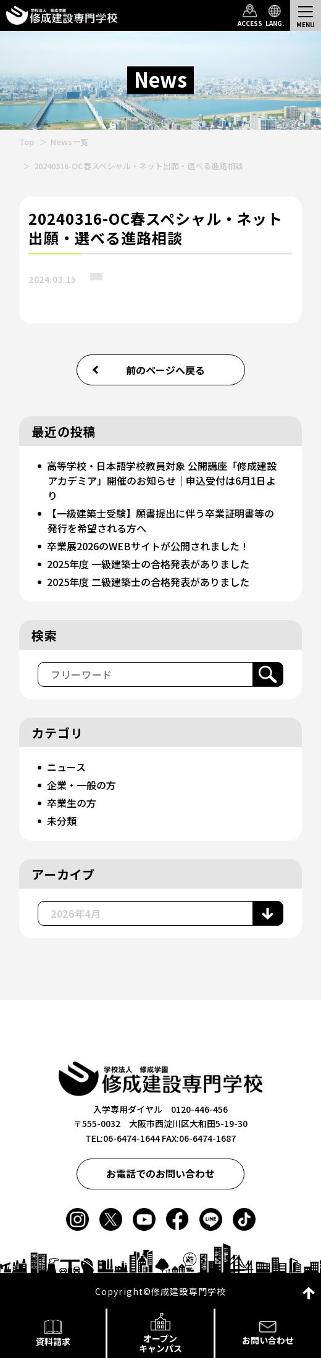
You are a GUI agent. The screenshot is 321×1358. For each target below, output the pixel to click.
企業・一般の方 (81, 784)
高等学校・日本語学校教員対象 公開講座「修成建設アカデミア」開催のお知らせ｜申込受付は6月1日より (162, 480)
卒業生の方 (71, 802)
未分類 (62, 820)
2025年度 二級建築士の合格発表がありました (148, 581)
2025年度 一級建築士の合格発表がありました (148, 563)
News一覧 (69, 142)
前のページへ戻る (165, 370)
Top (26, 142)
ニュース (66, 767)
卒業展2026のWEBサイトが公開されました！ (148, 546)
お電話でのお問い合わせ (160, 1173)
